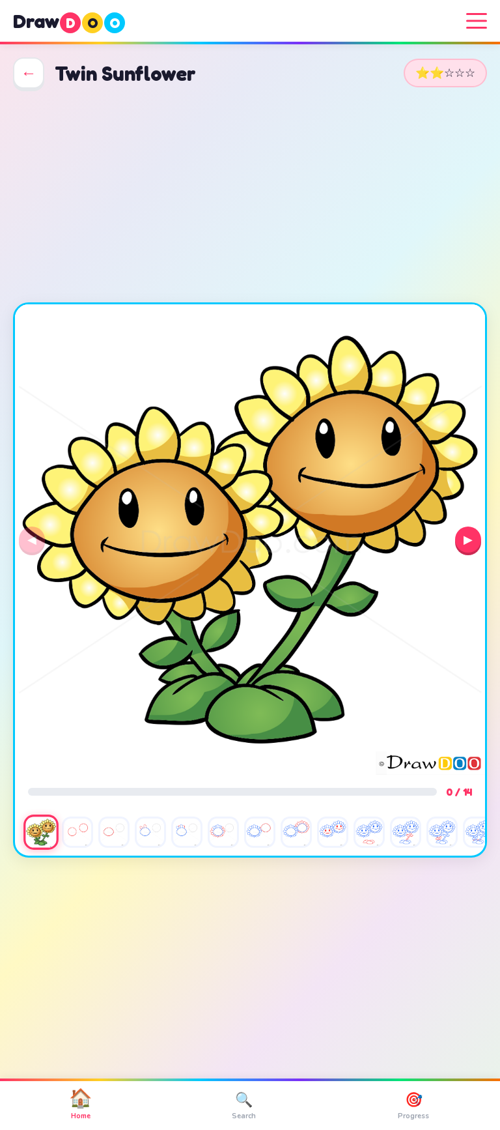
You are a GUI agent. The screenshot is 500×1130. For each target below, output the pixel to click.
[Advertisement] (250, 195)
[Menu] (476, 21)
